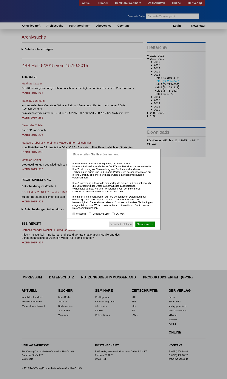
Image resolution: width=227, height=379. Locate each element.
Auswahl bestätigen (121, 224)
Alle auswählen (145, 224)
